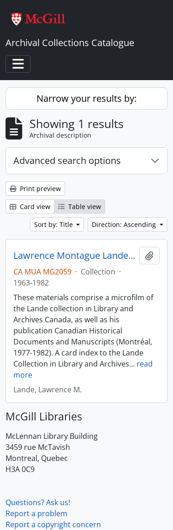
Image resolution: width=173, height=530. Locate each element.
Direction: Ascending (125, 224)
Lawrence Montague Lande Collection (74, 255)
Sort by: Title (54, 224)
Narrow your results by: (86, 98)
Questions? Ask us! (38, 502)
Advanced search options (67, 160)
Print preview (35, 188)
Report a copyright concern (53, 524)
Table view (79, 206)
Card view (30, 206)
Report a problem (36, 513)
